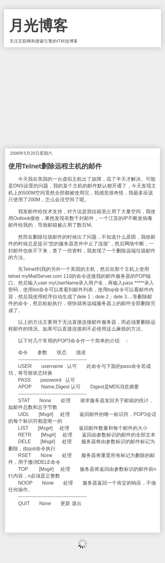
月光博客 (38, 25)
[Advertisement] (82, 93)
